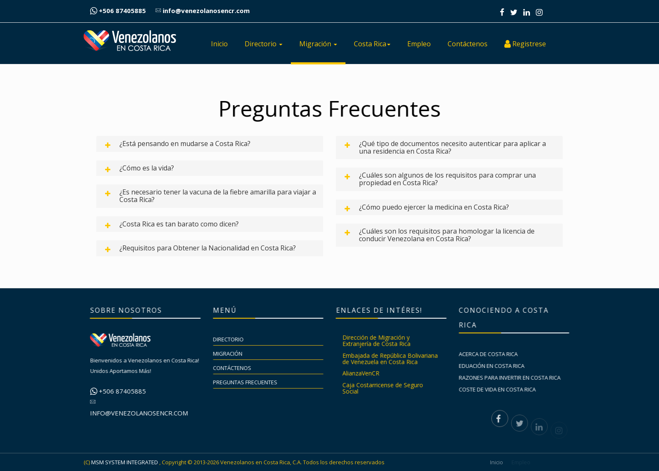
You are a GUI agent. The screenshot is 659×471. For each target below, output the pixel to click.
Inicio (219, 43)
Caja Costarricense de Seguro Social (388, 388)
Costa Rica (372, 43)
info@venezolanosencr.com (203, 10)
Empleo (419, 43)
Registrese (525, 43)
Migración (318, 43)
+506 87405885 (118, 10)
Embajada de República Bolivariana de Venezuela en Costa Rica (395, 358)
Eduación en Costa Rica (497, 366)
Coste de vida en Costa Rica (502, 389)
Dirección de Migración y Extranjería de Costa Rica (382, 340)
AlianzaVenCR (366, 373)
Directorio (263, 43)
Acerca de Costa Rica (493, 354)
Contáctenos (468, 43)
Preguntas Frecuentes (251, 382)
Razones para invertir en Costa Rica (515, 377)
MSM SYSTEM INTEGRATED (124, 462)
